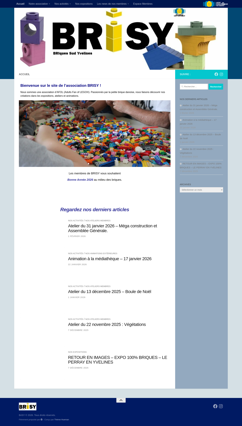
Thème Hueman (61, 419)
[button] (88, 163)
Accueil (20, 3)
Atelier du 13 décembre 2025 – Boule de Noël (109, 291)
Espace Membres (143, 3)
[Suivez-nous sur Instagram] (221, 74)
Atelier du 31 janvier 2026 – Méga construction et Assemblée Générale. (112, 228)
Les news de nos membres (112, 3)
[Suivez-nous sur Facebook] (216, 74)
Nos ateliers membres (97, 220)
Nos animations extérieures (101, 253)
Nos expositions (84, 3)
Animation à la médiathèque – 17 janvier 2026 (109, 258)
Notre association (38, 3)
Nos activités (61, 3)
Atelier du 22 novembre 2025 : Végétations (107, 324)
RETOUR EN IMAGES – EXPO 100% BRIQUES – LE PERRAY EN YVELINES (117, 360)
